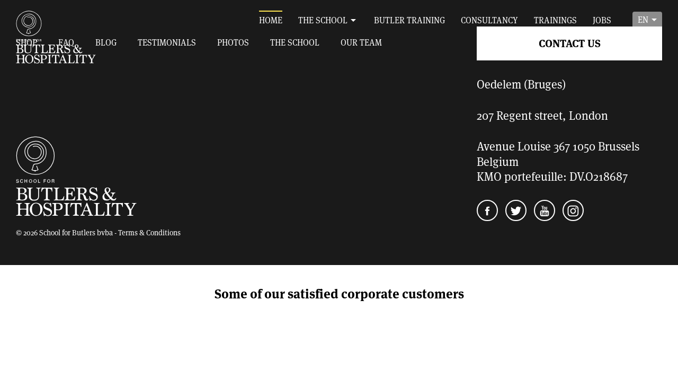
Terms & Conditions (149, 232)
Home (270, 19)
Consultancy (489, 19)
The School (322, 19)
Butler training (409, 19)
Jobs (602, 19)
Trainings (555, 19)
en (643, 19)
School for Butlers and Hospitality (56, 37)
